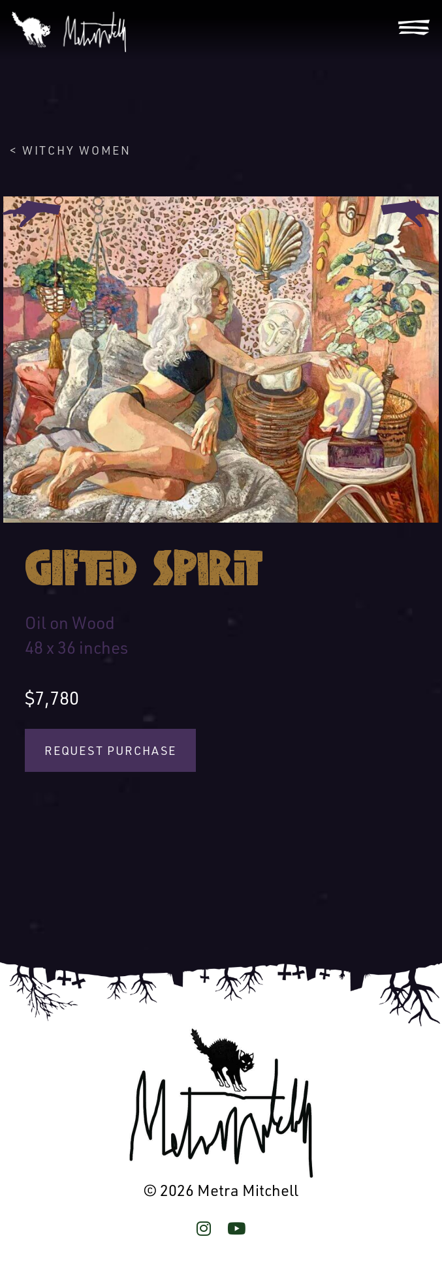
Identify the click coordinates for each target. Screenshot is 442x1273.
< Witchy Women (70, 150)
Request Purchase (110, 750)
